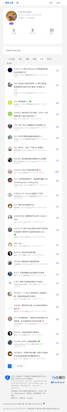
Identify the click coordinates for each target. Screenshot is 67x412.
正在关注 (32, 33)
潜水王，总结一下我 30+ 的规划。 (29, 147)
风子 (15, 246)
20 (57, 307)
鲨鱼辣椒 (26, 275)
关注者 (13, 33)
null (17, 243)
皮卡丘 (16, 75)
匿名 (15, 255)
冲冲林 (16, 139)
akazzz (16, 237)
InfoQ (41, 391)
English (30, 398)
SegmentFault (19, 393)
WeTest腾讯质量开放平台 (28, 391)
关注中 (49, 59)
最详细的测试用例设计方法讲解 (30, 159)
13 (57, 114)
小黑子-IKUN (18, 185)
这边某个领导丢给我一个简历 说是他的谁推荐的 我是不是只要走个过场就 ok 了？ (30, 86)
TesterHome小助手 (20, 284)
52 (57, 195)
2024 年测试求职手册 (26, 170)
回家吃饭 (17, 207)
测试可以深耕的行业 (24, 205)
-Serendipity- (18, 324)
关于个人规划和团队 (26, 341)
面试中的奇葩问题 (25, 252)
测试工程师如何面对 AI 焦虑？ (29, 281)
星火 (15, 275)
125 (57, 172)
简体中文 (14, 398)
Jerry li (30, 264)
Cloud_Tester (18, 128)
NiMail (16, 93)
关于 (12, 376)
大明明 (25, 173)
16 (57, 138)
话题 (27, 59)
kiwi (15, 119)
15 (57, 149)
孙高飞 (31, 185)
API (24, 379)
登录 (58, 3)
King (15, 359)
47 (57, 354)
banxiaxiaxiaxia (19, 344)
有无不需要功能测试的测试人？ (28, 136)
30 (51, 30)
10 (57, 85)
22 (57, 218)
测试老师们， (21, 101)
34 (57, 319)
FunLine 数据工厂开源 (28, 193)
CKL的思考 (17, 264)
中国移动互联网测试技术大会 (34, 376)
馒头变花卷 (17, 150)
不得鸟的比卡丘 (31, 104)
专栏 (20, 59)
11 (57, 207)
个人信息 (11, 59)
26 (57, 103)
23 (57, 181)
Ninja (30, 150)
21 (57, 245)
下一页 (20, 366)
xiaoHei (33, 161)
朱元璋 (26, 359)
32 (57, 334)
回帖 (34, 59)
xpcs (15, 222)
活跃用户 (19, 376)
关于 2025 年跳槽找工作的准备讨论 (30, 125)
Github (18, 379)
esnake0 (33, 324)
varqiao (32, 128)
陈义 (35, 284)
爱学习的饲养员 (19, 161)
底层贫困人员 (18, 196)
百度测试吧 (37, 393)
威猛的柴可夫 (29, 75)
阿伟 (26, 237)
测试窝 (29, 393)
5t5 (15, 173)
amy (15, 299)
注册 (50, 3)
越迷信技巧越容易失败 (26, 261)
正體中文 (22, 398)
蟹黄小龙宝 (35, 344)
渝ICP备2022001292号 (33, 404)
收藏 (51, 33)
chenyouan (29, 93)
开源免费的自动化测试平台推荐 (29, 272)
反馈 (12, 379)
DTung (28, 207)
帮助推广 (30, 379)
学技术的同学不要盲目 (26, 332)
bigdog (16, 104)
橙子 (24, 299)
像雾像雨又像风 (30, 139)
